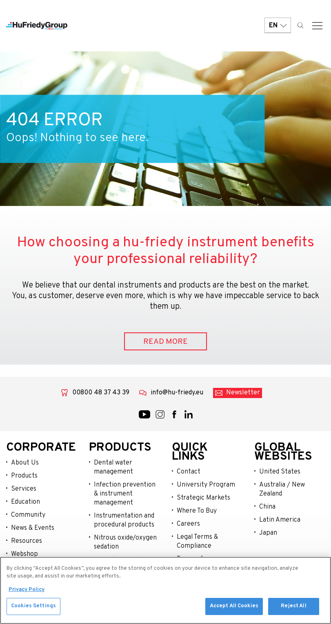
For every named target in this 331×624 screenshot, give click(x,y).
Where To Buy (197, 511)
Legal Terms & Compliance (197, 541)
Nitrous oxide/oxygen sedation (125, 542)
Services (23, 489)
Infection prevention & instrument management (125, 494)
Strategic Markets (203, 498)
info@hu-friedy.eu (177, 393)
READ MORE (165, 342)
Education (25, 502)
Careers (188, 524)
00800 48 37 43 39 (100, 393)
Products (24, 476)
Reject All (293, 608)
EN (278, 25)
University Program (206, 485)
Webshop (24, 554)
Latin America (279, 520)
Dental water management (113, 467)
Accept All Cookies (234, 608)
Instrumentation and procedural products (124, 520)
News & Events (32, 528)
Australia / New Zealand (282, 489)
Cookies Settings (33, 608)
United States (279, 472)
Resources (26, 541)
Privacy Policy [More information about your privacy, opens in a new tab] (26, 592)
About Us (25, 463)
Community (28, 515)
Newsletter (243, 393)
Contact (188, 472)
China (267, 507)
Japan (268, 533)
